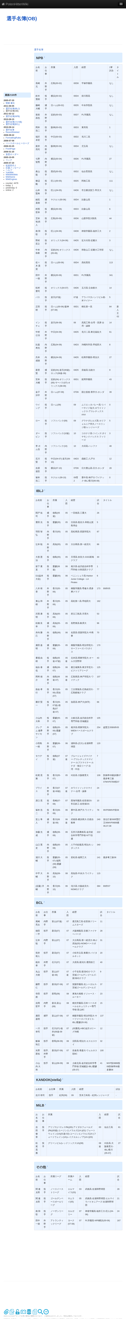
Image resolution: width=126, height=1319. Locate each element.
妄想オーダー (12, 154)
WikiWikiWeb (12, 174)
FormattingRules (13, 138)
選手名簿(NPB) (13, 116)
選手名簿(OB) (22, 18)
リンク (9, 160)
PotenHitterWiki (15, 4)
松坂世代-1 (11, 165)
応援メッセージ (13, 168)
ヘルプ (9, 170)
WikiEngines (11, 179)
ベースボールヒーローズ (17, 143)
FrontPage (10, 149)
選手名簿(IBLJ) (13, 108)
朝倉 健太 (10, 103)
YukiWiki (10, 172)
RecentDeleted (12, 132)
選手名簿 (10, 130)
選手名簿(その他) (14, 122)
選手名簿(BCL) (13, 124)
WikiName (10, 177)
